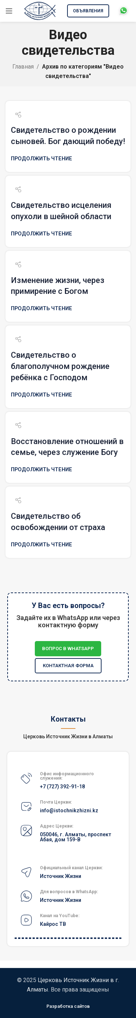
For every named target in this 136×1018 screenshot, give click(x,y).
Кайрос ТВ (53, 924)
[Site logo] (40, 10)
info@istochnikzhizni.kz (69, 810)
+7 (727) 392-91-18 (62, 786)
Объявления (88, 10)
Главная (23, 66)
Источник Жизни (60, 876)
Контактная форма (68, 665)
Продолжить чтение (41, 159)
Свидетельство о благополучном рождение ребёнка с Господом (60, 366)
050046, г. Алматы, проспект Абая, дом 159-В (75, 837)
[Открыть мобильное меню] (9, 11)
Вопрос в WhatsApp (68, 648)
